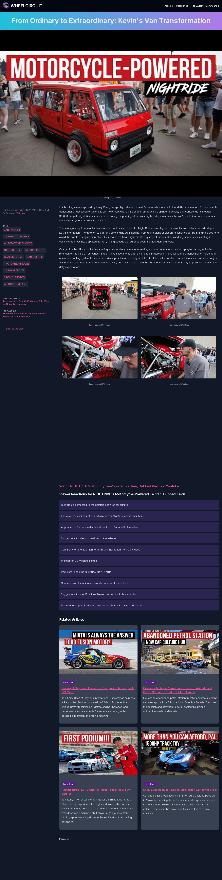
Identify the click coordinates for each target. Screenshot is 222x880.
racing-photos (14, 277)
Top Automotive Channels (205, 5)
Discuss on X (65, 839)
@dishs (20, 213)
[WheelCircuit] (22, 6)
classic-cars (13, 256)
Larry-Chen (12, 229)
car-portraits (14, 270)
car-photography (16, 236)
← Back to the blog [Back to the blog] (13, 328)
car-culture (12, 250)
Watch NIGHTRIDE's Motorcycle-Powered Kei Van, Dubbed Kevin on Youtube (119, 486)
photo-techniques (16, 263)
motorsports (35, 250)
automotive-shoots (18, 243)
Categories (182, 5)
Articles (168, 5)
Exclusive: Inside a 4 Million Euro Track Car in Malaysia (180, 789)
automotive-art (15, 284)
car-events (35, 256)
